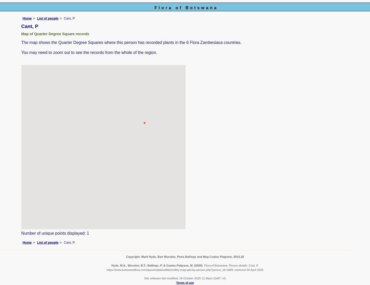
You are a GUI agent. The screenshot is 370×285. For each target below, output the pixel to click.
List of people (47, 18)
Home (27, 18)
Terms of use (185, 282)
